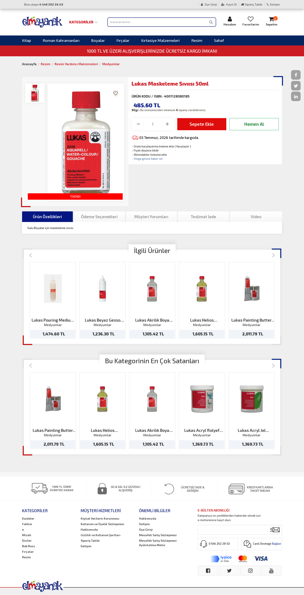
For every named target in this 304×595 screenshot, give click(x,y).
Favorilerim (250, 21)
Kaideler (28, 518)
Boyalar (98, 40)
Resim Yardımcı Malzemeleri (76, 64)
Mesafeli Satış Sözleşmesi (158, 535)
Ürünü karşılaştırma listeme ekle (153, 146)
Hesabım (230, 21)
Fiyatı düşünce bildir (145, 150)
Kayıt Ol (229, 4)
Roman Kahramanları (61, 40)
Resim (196, 40)
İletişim (273, 4)
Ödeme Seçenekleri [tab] (99, 216)
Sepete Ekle (202, 124)
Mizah (26, 535)
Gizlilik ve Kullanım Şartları (100, 535)
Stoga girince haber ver (147, 158)
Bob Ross (28, 546)
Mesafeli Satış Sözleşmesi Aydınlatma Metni (158, 543)
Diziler (27, 540)
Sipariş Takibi (251, 4)
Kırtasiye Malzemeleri (160, 40)
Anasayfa (29, 64)
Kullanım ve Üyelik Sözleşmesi (102, 524)
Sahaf (219, 40)
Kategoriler (83, 22)
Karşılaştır (182, 146)
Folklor (27, 524)
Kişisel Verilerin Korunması (100, 518)
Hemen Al (254, 124)
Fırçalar (123, 40)
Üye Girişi (209, 4)
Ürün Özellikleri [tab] (47, 216)
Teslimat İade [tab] (203, 216)
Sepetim (271, 21)
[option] (53, 300)
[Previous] (30, 254)
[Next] (273, 254)
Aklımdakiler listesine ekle (149, 154)
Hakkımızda (89, 529)
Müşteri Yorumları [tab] (151, 216)
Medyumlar (111, 64)
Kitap (26, 40)
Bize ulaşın (43, 4)
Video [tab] (256, 216)
